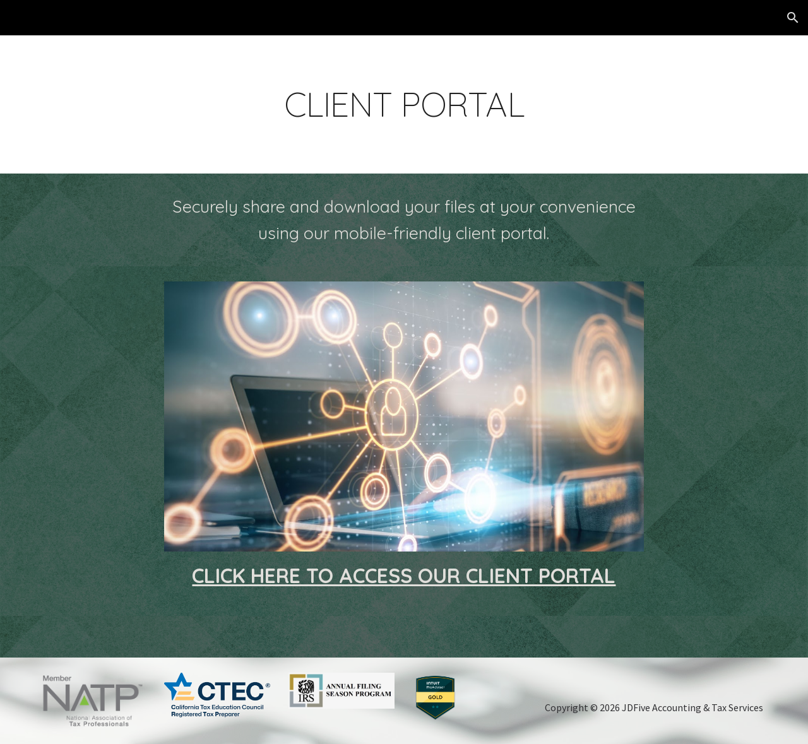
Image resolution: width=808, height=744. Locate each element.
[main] (404, 104)
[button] (793, 18)
